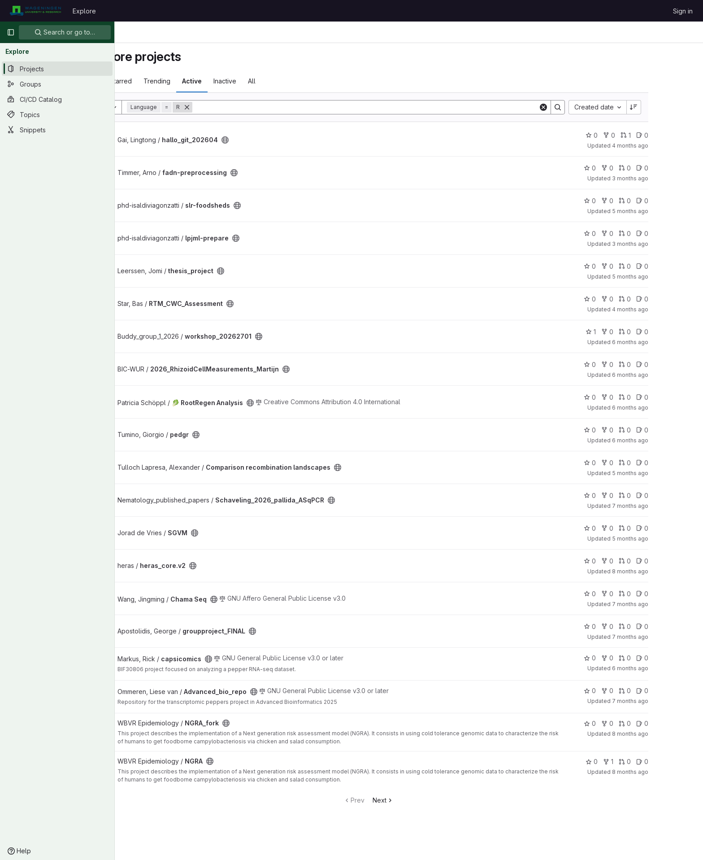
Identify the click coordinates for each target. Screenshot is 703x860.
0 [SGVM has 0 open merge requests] (665, 528)
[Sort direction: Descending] (674, 107)
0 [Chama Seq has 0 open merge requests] (665, 594)
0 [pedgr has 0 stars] (630, 430)
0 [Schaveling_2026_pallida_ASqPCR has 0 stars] (630, 495)
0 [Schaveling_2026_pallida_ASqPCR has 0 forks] (648, 495)
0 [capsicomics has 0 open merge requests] (665, 658)
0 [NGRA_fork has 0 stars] (630, 723)
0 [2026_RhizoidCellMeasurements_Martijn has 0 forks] (648, 364)
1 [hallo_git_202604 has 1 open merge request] (666, 135)
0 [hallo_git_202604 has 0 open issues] (683, 135)
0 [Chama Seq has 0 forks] (648, 594)
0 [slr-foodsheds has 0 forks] (648, 201)
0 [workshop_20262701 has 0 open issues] (683, 332)
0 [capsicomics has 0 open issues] (683, 658)
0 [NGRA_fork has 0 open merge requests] (665, 723)
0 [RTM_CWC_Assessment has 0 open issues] (683, 299)
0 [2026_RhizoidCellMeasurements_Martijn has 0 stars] (630, 364)
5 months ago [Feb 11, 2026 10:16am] (670, 538)
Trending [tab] (197, 81)
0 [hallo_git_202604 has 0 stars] (632, 135)
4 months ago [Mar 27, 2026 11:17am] (670, 145)
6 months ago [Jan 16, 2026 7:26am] (670, 374)
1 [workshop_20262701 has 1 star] (631, 332)
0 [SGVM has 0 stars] (630, 528)
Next (423, 800)
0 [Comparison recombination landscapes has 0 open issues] (683, 463)
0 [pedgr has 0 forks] (648, 430)
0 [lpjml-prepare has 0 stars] (630, 233)
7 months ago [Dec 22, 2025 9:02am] (670, 505)
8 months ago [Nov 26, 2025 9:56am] (670, 771)
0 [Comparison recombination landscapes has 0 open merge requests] (665, 463)
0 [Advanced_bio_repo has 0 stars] (630, 690)
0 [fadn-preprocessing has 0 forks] (648, 168)
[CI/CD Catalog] (57, 99)
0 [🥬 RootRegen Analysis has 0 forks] (648, 397)
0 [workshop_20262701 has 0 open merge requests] (665, 332)
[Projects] (57, 68)
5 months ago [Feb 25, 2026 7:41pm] (670, 276)
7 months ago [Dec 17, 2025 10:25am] (670, 701)
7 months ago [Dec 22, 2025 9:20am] (670, 636)
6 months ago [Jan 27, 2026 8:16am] (670, 342)
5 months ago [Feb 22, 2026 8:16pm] (670, 211)
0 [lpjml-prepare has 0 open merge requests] (665, 233)
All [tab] (292, 81)
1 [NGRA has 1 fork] (648, 761)
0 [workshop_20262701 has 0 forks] (648, 332)
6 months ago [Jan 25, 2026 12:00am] (670, 668)
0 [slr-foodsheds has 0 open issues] (683, 201)
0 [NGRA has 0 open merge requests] (665, 761)
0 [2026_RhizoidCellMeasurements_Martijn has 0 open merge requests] (665, 364)
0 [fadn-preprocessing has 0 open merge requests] (665, 168)
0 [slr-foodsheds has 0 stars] (630, 201)
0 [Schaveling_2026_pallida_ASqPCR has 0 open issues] (683, 495)
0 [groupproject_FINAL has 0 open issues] (683, 626)
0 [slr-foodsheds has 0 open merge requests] (665, 201)
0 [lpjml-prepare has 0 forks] (648, 233)
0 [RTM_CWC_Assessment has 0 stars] (630, 299)
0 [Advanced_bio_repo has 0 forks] (648, 690)
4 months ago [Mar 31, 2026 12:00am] (670, 309)
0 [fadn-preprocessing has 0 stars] (630, 168)
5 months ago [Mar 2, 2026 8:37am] (670, 473)
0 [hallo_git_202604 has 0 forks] (649, 135)
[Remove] (227, 107)
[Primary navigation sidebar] (11, 32)
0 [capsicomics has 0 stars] (630, 658)
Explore (84, 11)
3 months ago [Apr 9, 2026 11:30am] (670, 243)
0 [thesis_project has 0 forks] (648, 266)
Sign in (683, 11)
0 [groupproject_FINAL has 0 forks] (648, 626)
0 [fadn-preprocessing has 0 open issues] (683, 168)
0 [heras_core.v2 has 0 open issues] (683, 561)
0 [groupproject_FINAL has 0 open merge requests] (665, 626)
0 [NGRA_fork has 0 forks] (648, 723)
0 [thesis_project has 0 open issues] (683, 266)
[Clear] (583, 107)
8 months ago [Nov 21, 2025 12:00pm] (670, 733)
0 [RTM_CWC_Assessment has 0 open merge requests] (665, 299)
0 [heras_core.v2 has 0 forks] (648, 561)
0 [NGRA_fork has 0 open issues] (683, 723)
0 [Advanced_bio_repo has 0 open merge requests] (665, 690)
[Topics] (57, 114)
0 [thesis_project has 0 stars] (630, 266)
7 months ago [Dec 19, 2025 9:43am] (670, 604)
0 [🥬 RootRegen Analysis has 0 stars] (630, 397)
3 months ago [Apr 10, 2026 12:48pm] (670, 178)
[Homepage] (35, 11)
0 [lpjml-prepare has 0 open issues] (683, 233)
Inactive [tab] (265, 81)
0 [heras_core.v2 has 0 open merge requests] (665, 561)
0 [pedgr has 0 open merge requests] (665, 430)
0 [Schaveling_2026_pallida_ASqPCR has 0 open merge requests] (665, 495)
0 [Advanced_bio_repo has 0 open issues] (683, 690)
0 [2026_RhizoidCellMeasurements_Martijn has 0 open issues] (683, 364)
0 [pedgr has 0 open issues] (683, 430)
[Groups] (57, 84)
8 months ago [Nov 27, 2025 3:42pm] (670, 571)
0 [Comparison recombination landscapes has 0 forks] (648, 463)
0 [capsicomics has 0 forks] (648, 658)
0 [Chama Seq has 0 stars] (630, 594)
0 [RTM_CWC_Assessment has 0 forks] (648, 299)
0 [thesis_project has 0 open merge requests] (665, 266)
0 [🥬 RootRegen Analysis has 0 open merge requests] (665, 397)
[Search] (405, 107)
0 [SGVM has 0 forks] (648, 528)
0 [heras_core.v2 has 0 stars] (630, 561)
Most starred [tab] (153, 81)
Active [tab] (232, 81)
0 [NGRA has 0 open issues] (683, 761)
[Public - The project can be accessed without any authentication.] (265, 140)
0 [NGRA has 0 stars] (632, 761)
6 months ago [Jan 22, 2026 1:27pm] (670, 440)
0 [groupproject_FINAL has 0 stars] (630, 626)
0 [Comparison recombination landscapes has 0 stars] (630, 463)
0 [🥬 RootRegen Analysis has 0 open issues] (683, 397)
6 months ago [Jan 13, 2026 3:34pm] (670, 407)
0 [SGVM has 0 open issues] (683, 528)
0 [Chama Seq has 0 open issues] (683, 594)
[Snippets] (57, 129)
